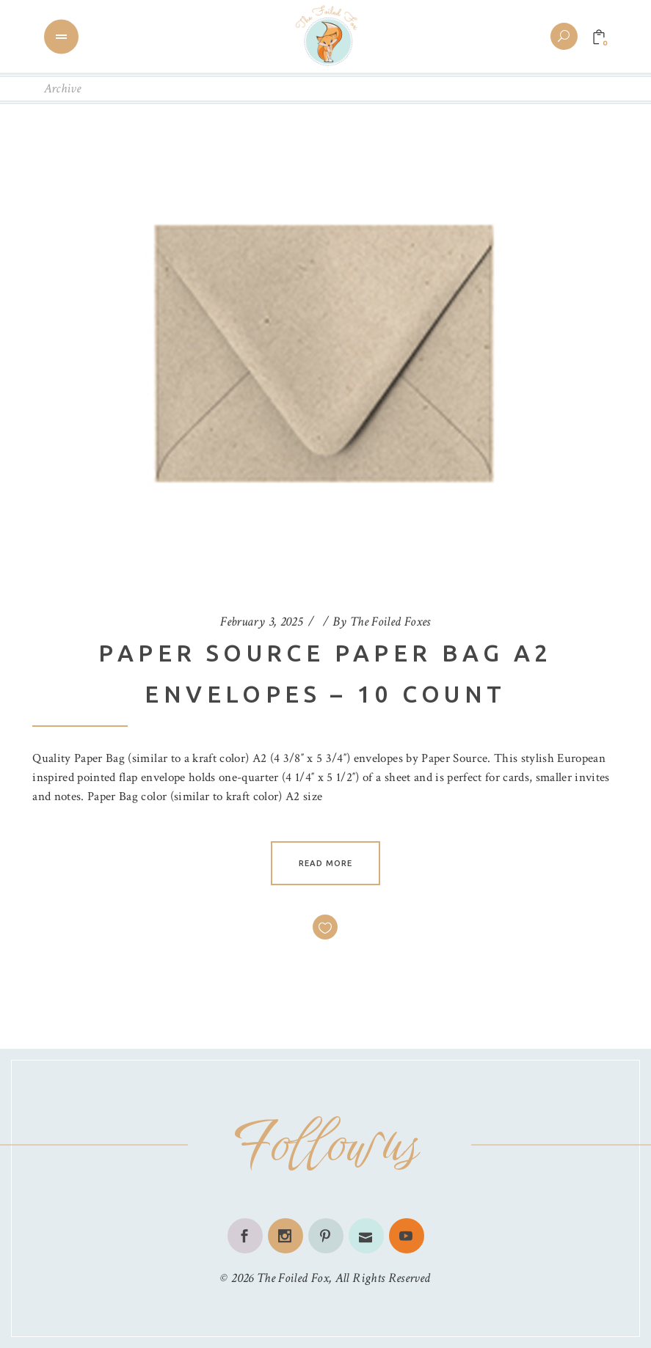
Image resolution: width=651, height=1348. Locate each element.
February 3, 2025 (261, 621)
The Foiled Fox (293, 1278)
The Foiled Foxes (390, 621)
